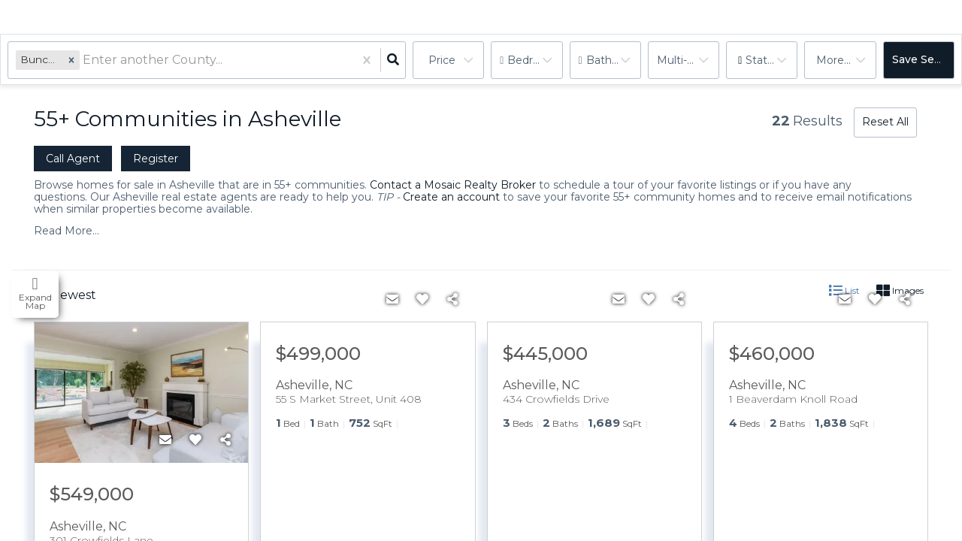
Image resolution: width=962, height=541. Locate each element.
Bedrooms (534, 60)
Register (155, 158)
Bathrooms (613, 60)
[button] (71, 59)
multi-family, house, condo (688, 60)
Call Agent (73, 158)
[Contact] (165, 440)
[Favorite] (195, 440)
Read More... (66, 231)
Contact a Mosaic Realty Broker (453, 185)
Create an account (451, 197)
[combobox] (84, 60)
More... (833, 60)
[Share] (225, 440)
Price (441, 60)
